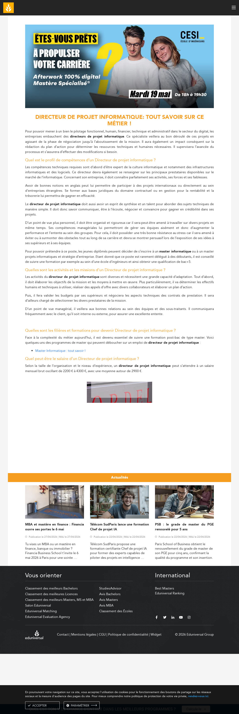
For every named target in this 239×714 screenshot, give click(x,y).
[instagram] (189, 678)
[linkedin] (172, 678)
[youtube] (181, 678)
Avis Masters (108, 659)
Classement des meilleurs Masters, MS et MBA (59, 659)
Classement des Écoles (116, 671)
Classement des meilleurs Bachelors (51, 648)
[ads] (119, 106)
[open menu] (234, 7)
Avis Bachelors (110, 654)
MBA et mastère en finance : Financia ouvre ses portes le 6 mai (54, 587)
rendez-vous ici (198, 696)
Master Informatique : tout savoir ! (60, 350)
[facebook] (156, 678)
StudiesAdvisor (110, 648)
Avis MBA (106, 665)
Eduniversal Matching (41, 671)
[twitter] (164, 678)
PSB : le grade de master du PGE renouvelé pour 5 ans (184, 587)
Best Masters (164, 648)
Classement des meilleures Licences (51, 654)
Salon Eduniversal (38, 665)
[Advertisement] (119, 405)
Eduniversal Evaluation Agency (47, 676)
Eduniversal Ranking (169, 653)
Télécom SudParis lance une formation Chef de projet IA (119, 587)
